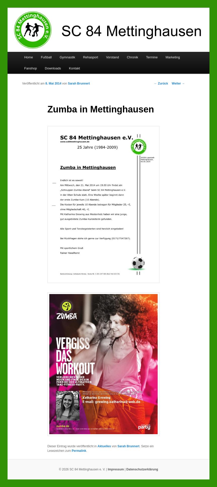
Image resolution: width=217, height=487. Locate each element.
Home (28, 57)
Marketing (173, 57)
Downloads (53, 68)
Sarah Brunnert (79, 83)
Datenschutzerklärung (142, 469)
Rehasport (90, 57)
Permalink (79, 451)
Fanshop (30, 68)
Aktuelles (104, 446)
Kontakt (74, 68)
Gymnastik (67, 57)
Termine (152, 57)
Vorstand (112, 57)
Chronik (132, 57)
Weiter (178, 83)
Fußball (46, 57)
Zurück (161, 83)
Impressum (116, 469)
